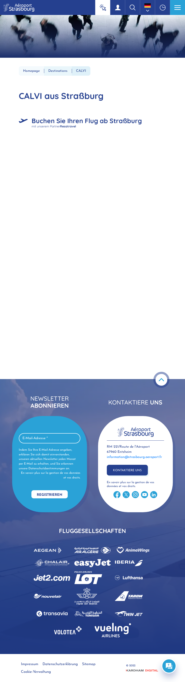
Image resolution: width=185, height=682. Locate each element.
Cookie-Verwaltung (36, 672)
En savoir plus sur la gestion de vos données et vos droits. (50, 475)
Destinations (58, 71)
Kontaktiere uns (127, 470)
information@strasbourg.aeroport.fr (134, 457)
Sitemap (88, 664)
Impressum (29, 664)
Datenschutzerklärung (60, 664)
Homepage (31, 71)
